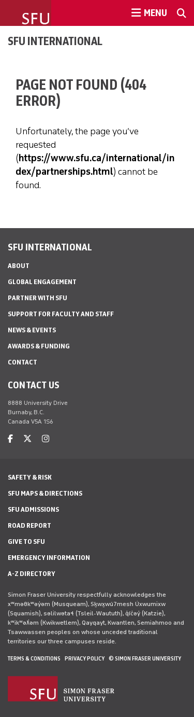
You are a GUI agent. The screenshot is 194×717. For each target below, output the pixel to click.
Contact (22, 362)
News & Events (32, 330)
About (18, 265)
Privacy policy (85, 658)
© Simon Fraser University (145, 658)
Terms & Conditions (34, 658)
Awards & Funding (39, 346)
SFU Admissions (33, 509)
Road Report (29, 525)
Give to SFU (26, 541)
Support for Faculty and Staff (61, 314)
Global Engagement (42, 281)
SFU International (55, 41)
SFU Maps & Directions (45, 493)
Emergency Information (49, 557)
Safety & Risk (30, 477)
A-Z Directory (31, 573)
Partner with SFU (37, 297)
